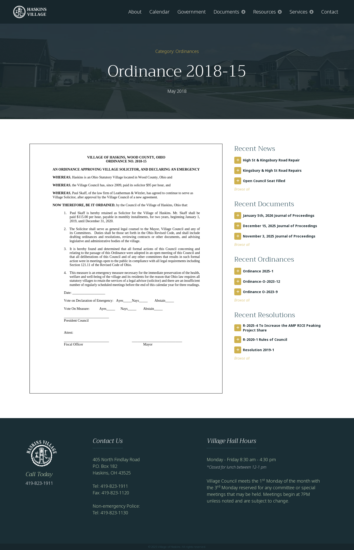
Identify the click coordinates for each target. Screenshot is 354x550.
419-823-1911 (39, 483)
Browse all (242, 189)
